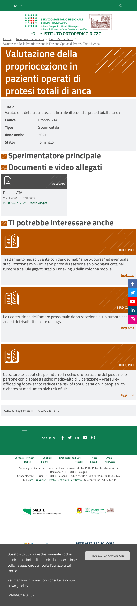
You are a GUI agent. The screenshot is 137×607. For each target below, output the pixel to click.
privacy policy (22, 595)
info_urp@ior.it (37, 480)
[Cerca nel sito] (121, 5)
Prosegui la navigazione (107, 555)
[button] (18, 5)
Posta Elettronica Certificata (65, 480)
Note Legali (94, 460)
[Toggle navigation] (7, 21)
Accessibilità (67, 458)
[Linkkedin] (133, 310)
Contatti (19, 458)
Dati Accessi (79, 460)
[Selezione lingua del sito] (112, 5)
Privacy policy (29, 460)
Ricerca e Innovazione (30, 39)
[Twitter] (132, 292)
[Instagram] (133, 319)
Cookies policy (46, 460)
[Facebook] (132, 284)
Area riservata (110, 460)
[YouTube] (132, 301)
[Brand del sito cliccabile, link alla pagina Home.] (68, 25)
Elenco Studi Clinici (61, 39)
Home (7, 39)
